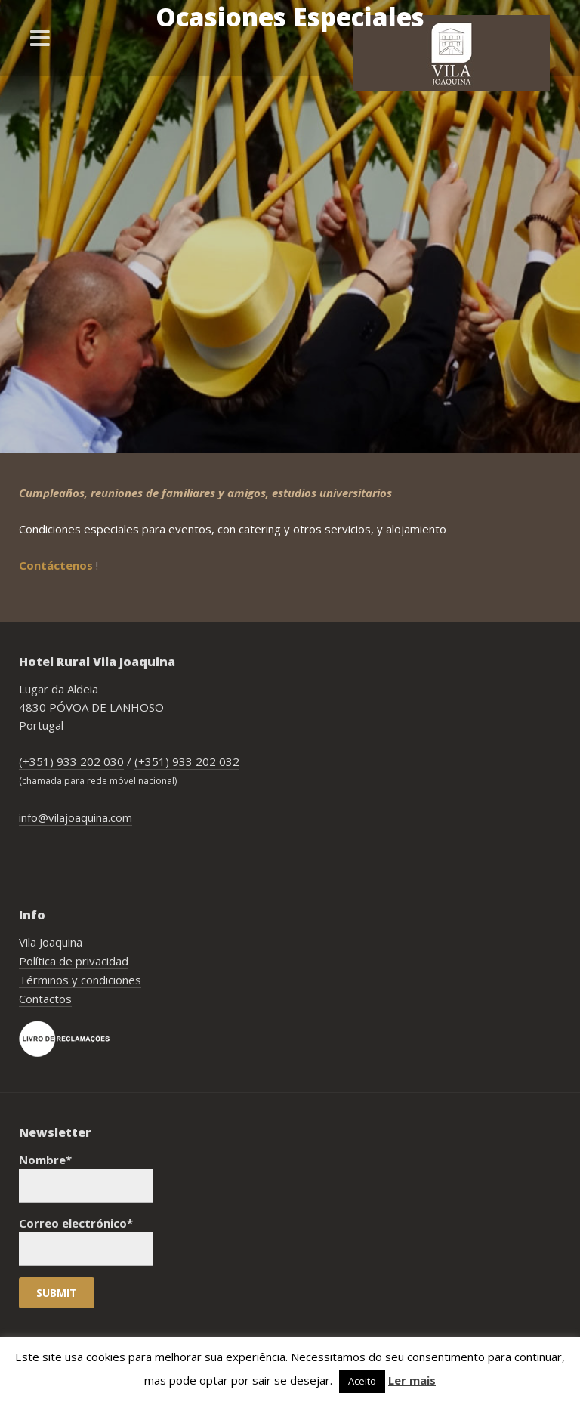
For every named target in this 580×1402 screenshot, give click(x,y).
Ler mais (412, 1380)
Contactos (45, 998)
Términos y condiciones (80, 979)
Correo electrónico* (86, 1240)
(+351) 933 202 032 (186, 761)
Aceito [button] (362, 1381)
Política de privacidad (73, 960)
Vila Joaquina (50, 942)
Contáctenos (57, 565)
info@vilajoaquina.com (75, 817)
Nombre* (86, 1177)
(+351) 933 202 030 (71, 761)
